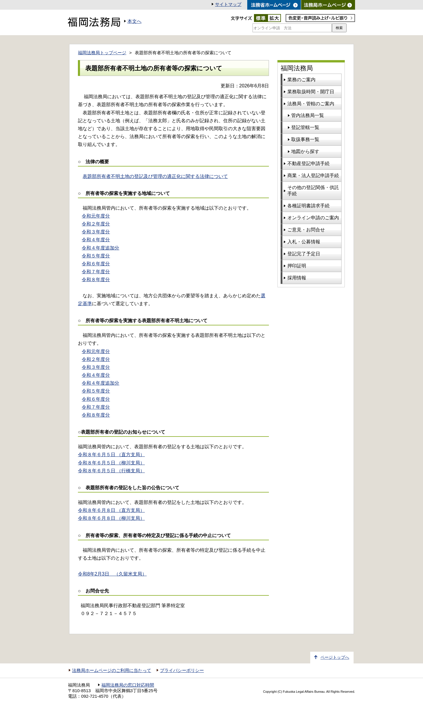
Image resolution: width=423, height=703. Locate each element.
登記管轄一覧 (305, 127)
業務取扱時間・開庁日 (310, 91)
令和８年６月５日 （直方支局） (111, 454)
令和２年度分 (96, 223)
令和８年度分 (96, 279)
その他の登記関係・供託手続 (313, 190)
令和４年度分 (96, 239)
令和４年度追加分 (100, 247)
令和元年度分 (96, 215)
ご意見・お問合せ (306, 229)
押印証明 (296, 265)
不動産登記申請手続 (308, 163)
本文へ (134, 21)
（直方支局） (111, 510)
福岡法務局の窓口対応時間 (127, 685)
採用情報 (296, 277)
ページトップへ (334, 657)
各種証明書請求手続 (308, 205)
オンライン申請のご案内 (313, 217)
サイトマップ (228, 4)
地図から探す (305, 151)
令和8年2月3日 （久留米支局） (112, 573)
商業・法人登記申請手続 (313, 175)
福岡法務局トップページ (102, 52)
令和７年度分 (96, 271)
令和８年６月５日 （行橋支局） (111, 470)
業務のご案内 (301, 79)
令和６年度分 (96, 263)
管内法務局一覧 (307, 115)
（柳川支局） (111, 518)
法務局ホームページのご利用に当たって (111, 670)
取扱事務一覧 (305, 139)
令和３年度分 (96, 231)
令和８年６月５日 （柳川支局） (111, 462)
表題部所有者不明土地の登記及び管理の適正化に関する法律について (155, 176)
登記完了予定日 (303, 253)
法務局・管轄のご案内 (310, 103)
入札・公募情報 (303, 241)
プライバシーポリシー (182, 670)
